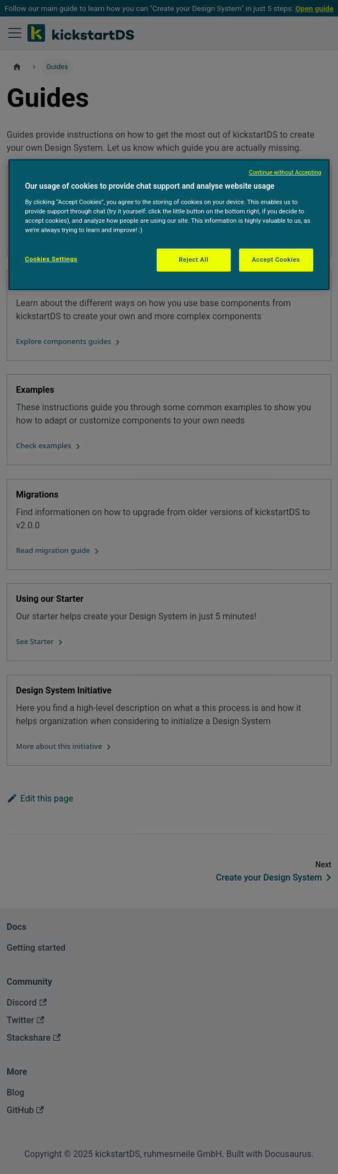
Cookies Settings (51, 259)
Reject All (193, 259)
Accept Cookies (276, 259)
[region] (168, 224)
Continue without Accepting (285, 172)
